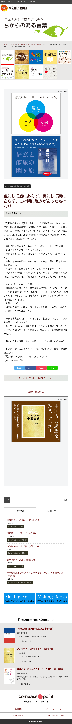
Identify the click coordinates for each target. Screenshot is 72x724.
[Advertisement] (36, 464)
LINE (52, 368)
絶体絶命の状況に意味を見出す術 (23, 546)
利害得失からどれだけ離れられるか (24, 520)
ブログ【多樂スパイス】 (16, 526)
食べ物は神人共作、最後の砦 (21, 559)
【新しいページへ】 (26, 378)
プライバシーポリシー (54, 709)
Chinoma (13, 44)
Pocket (41, 368)
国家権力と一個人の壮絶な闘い (22, 533)
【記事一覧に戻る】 (36, 392)
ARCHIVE (52, 511)
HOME (6, 44)
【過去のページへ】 (46, 378)
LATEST (19, 511)
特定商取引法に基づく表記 (54, 716)
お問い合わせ (18, 716)
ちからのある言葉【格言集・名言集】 (29, 44)
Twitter (19, 368)
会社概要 (18, 709)
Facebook (30, 368)
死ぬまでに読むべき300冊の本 (18, 540)
